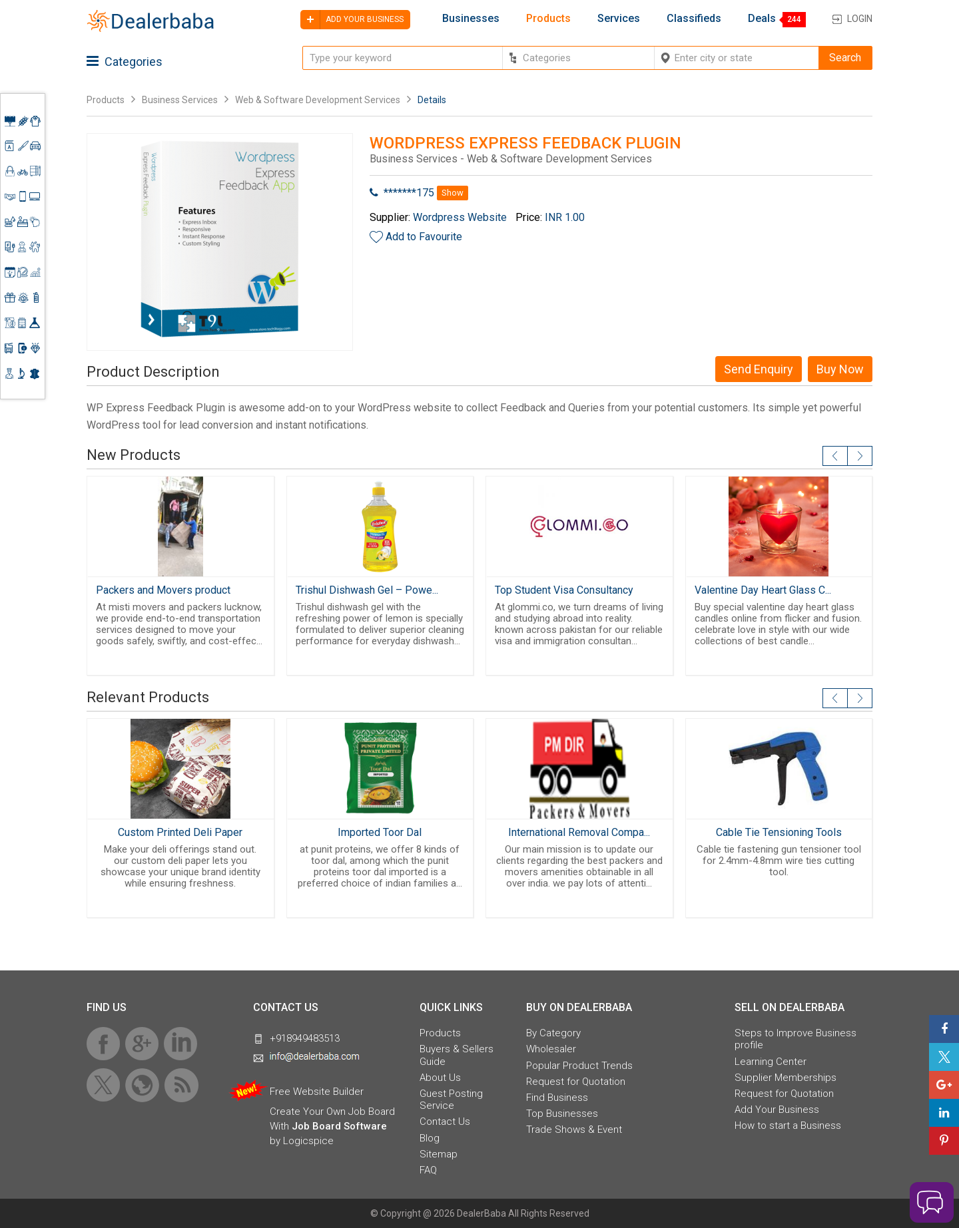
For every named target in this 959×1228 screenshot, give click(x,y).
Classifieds (694, 19)
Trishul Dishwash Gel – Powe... (367, 590)
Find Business (557, 1098)
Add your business (352, 19)
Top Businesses (562, 1114)
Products (548, 19)
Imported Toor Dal (380, 832)
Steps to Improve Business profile (795, 1039)
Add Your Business (777, 1110)
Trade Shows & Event (574, 1129)
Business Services (181, 100)
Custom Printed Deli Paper (180, 832)
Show (453, 193)
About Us (440, 1078)
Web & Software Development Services (317, 100)
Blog (430, 1138)
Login (859, 18)
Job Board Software (339, 1126)
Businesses (470, 19)
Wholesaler (551, 1049)
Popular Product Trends (579, 1066)
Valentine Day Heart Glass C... (763, 590)
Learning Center (770, 1062)
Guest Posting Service (451, 1100)
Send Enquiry (758, 369)
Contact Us (445, 1121)
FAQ (428, 1170)
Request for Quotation (575, 1082)
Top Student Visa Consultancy (564, 590)
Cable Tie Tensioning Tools (779, 832)
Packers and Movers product (163, 590)
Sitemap (439, 1154)
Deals (762, 19)
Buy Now (840, 369)
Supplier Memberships (785, 1078)
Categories (124, 62)
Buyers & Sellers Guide (456, 1055)
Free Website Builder (317, 1092)
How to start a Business (788, 1125)
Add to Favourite (424, 236)
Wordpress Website (460, 217)
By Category (553, 1033)
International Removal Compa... (579, 832)
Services (618, 19)
